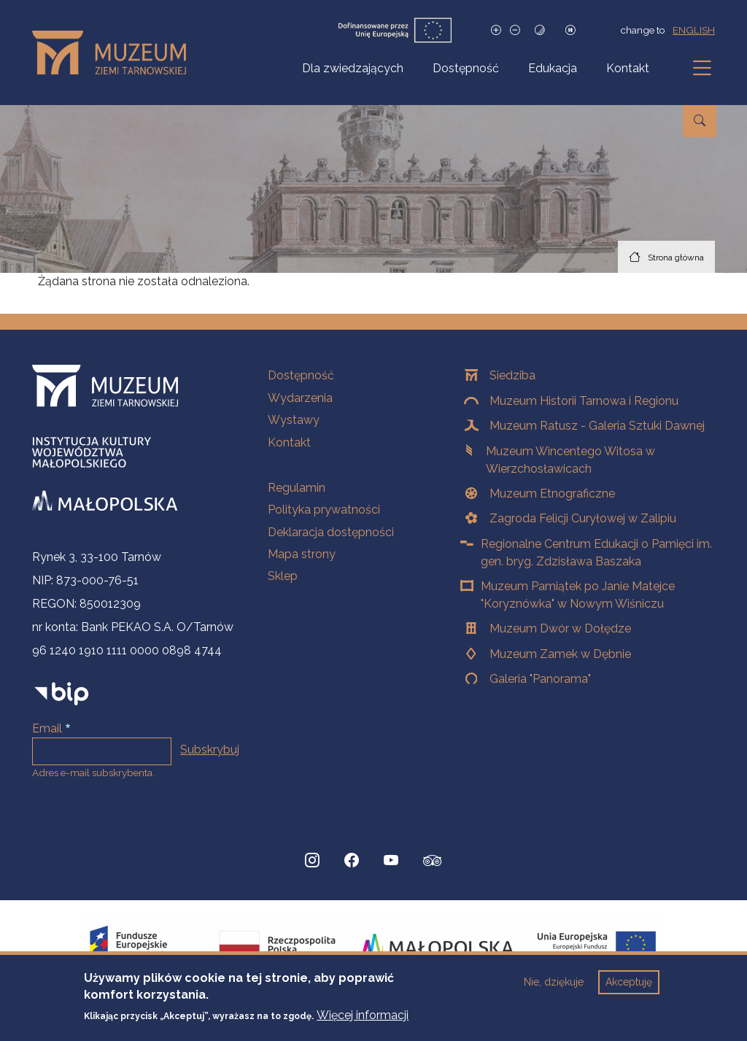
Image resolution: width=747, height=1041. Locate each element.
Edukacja (552, 68)
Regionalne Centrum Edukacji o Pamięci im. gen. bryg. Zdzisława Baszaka (596, 552)
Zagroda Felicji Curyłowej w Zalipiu (582, 518)
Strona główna (676, 257)
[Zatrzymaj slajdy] (570, 30)
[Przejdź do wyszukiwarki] (699, 121)
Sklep (283, 576)
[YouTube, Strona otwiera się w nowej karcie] (391, 861)
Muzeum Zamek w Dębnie (560, 654)
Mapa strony (302, 554)
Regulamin (296, 488)
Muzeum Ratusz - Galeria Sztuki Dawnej (597, 426)
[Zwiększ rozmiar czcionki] (496, 30)
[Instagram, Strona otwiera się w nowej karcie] (312, 861)
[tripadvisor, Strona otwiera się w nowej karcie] (432, 862)
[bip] (61, 693)
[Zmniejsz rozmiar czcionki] (515, 30)
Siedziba (512, 375)
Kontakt (627, 68)
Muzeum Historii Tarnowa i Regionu (583, 401)
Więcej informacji (363, 1015)
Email (47, 728)
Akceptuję (628, 982)
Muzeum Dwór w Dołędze (560, 628)
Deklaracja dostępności (331, 532)
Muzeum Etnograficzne (552, 493)
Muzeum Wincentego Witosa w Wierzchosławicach (570, 460)
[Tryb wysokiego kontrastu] (539, 30)
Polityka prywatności (324, 509)
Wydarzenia (300, 398)
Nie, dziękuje (554, 982)
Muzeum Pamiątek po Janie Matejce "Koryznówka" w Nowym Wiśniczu (578, 595)
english (694, 30)
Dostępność (466, 68)
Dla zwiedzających (352, 68)
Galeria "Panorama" (540, 679)
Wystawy (294, 420)
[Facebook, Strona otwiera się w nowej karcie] (351, 861)
